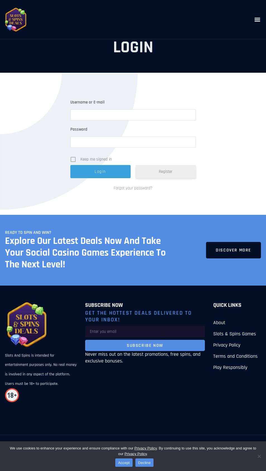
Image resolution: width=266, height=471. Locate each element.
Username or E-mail (87, 102)
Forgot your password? (133, 188)
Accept (124, 463)
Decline (144, 463)
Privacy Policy (146, 448)
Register (165, 171)
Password (78, 129)
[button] (257, 19)
